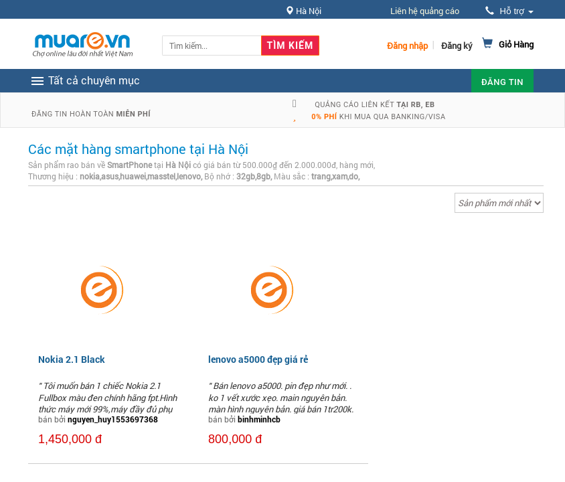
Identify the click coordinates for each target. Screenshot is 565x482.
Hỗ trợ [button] (509, 11)
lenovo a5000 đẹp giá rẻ (258, 359)
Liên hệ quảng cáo (424, 11)
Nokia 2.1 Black (71, 359)
